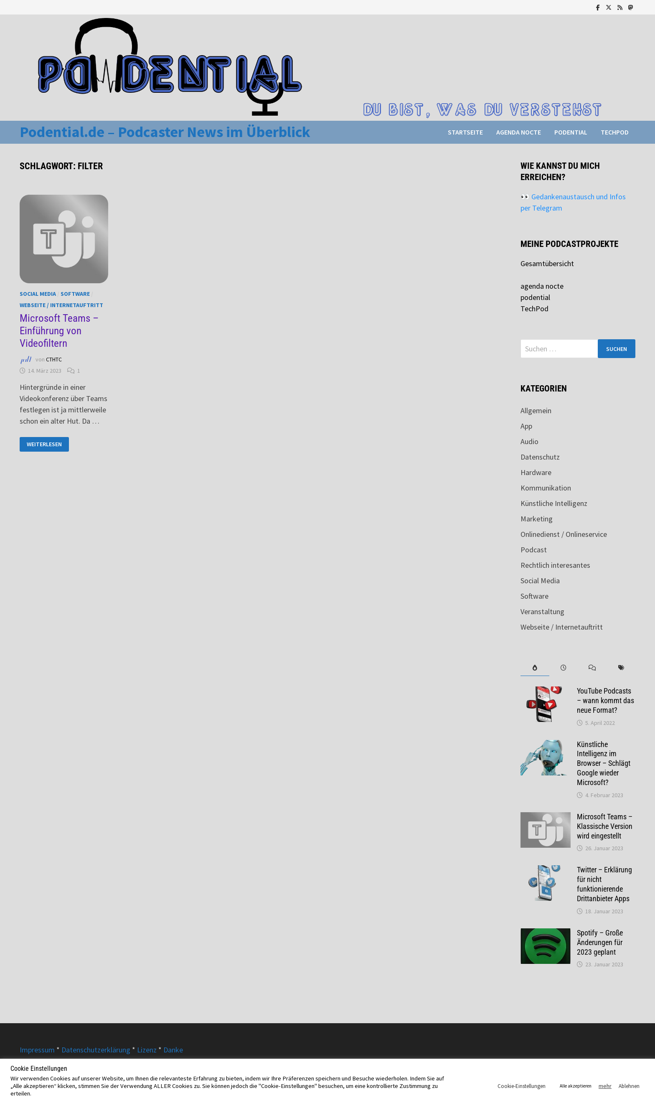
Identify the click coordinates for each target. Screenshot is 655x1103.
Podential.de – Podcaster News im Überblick (165, 131)
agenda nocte (518, 132)
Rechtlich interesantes (555, 565)
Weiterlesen (44, 444)
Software (75, 293)
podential (570, 132)
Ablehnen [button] (629, 1086)
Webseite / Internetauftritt (61, 305)
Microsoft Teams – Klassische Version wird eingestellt (604, 826)
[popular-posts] (534, 668)
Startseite (465, 132)
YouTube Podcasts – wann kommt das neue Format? (605, 700)
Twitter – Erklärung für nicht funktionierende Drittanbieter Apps (604, 884)
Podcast (533, 549)
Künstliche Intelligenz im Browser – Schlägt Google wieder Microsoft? (603, 763)
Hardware (535, 472)
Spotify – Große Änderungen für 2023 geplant (600, 942)
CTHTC (54, 359)
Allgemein (535, 410)
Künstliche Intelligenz (553, 503)
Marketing (536, 519)
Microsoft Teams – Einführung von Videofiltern (59, 330)
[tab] (534, 668)
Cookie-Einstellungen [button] (522, 1086)
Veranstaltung (542, 611)
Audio (529, 441)
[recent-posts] (563, 668)
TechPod (615, 132)
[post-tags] (621, 668)
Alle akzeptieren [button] (576, 1086)
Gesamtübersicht (547, 263)
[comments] (592, 668)
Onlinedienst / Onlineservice (563, 534)
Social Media (38, 293)
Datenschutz (540, 457)
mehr (605, 1086)
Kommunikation (545, 488)
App (526, 426)
